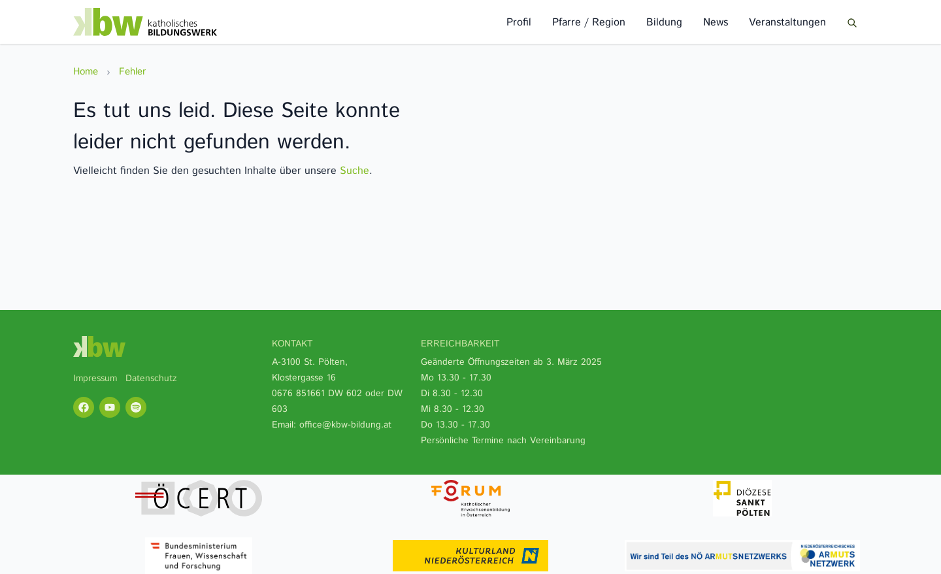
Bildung (664, 22)
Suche (354, 170)
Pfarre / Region (588, 22)
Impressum (95, 378)
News (715, 22)
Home (85, 71)
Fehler (132, 71)
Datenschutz (151, 378)
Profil (518, 22)
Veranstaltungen (787, 22)
